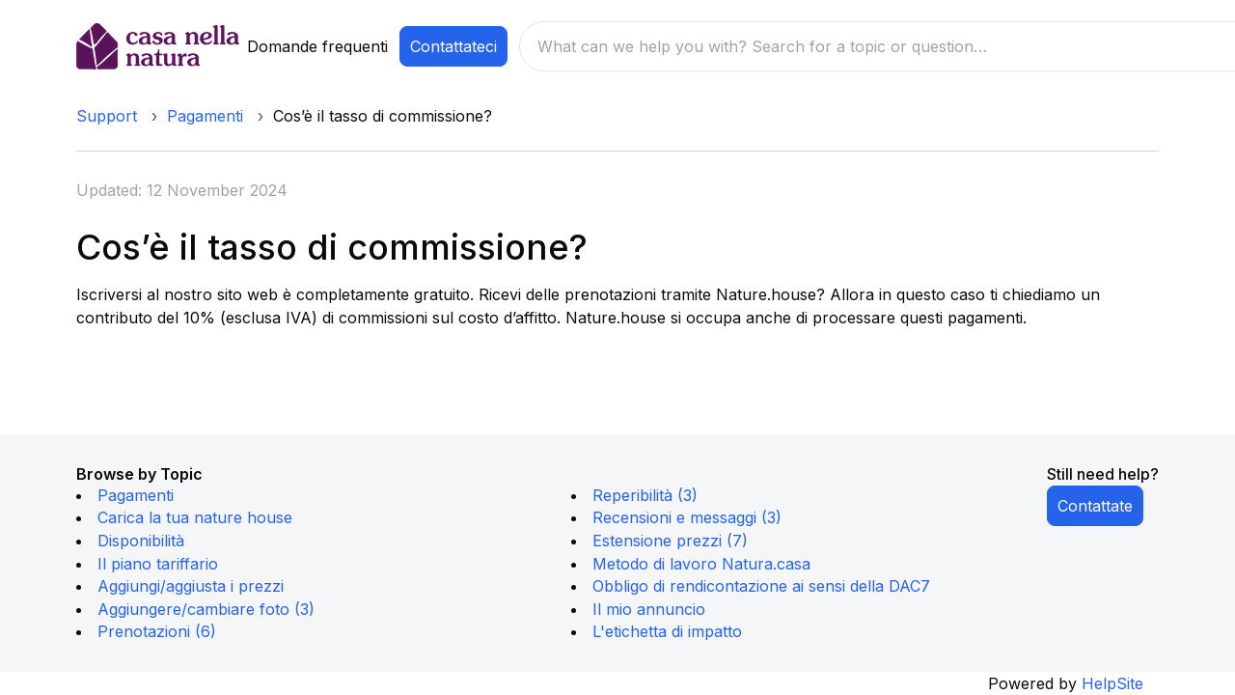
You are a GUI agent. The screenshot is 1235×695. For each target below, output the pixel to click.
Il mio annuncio (648, 609)
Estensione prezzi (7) (670, 540)
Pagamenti (205, 115)
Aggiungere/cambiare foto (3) (206, 609)
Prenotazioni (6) (156, 631)
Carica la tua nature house (194, 517)
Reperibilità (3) (645, 495)
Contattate (1095, 505)
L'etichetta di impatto (667, 631)
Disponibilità (140, 540)
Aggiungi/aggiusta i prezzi (190, 586)
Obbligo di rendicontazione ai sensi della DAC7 (761, 586)
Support (106, 115)
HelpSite (1112, 683)
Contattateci (453, 46)
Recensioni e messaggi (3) (687, 517)
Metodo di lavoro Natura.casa (701, 563)
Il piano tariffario (157, 563)
